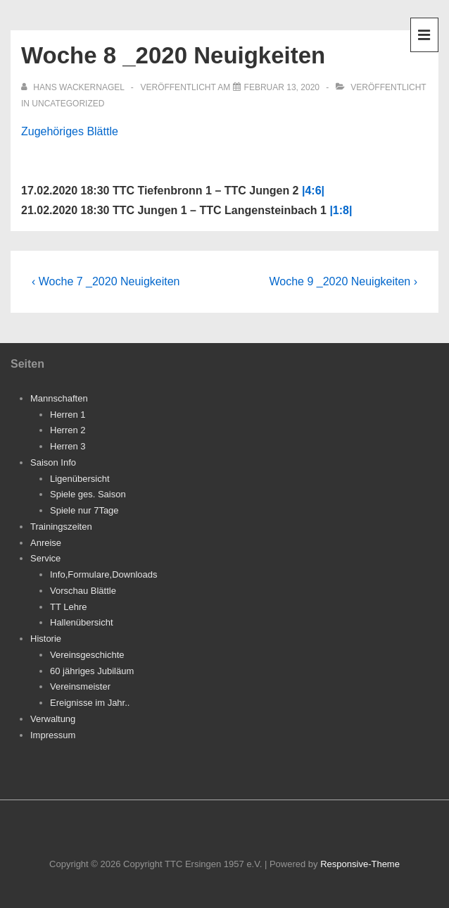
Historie (45, 638)
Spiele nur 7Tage (84, 510)
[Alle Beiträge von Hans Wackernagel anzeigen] (74, 87)
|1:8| (340, 210)
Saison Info (53, 462)
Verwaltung (52, 719)
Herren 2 (68, 430)
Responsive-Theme (360, 864)
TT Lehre (68, 607)
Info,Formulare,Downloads (103, 574)
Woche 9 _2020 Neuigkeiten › (343, 281)
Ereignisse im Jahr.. (89, 702)
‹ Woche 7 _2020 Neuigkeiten (106, 281)
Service (45, 558)
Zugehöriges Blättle (69, 131)
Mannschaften (59, 398)
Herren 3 (68, 446)
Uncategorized (68, 103)
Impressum (52, 735)
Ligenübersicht (80, 478)
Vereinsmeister (80, 686)
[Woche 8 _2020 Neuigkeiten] (282, 87)
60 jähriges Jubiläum (92, 671)
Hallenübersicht (81, 622)
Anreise (45, 542)
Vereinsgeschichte (87, 654)
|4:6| (313, 191)
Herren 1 (68, 414)
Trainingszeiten (61, 526)
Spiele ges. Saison (88, 494)
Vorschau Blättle (83, 590)
